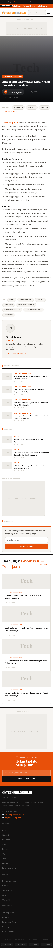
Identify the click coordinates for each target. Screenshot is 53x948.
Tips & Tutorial (8, 890)
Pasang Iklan (7, 927)
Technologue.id (10, 122)
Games (5, 886)
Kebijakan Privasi (9, 931)
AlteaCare (8, 315)
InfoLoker (8, 305)
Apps (4, 844)
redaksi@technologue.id (14, 814)
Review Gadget (9, 881)
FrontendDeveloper (33, 310)
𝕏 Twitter (18, 107)
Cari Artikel (7, 900)
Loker (11, 300)
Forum (5, 863)
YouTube (34, 944)
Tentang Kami (8, 912)
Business (6, 840)
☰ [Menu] (48, 12)
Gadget (5, 835)
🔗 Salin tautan (9, 112)
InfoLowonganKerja (26, 305)
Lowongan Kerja (9, 868)
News (4, 830)
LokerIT (40, 300)
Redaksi (5, 917)
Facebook (44, 107)
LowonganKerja (26, 300)
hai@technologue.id (13, 818)
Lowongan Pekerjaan (13, 76)
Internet (5, 849)
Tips (4, 859)
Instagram (7, 944)
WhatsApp (31, 107)
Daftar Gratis (26, 546)
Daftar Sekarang (26, 779)
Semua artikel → (44, 563)
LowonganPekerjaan (12, 310)
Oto (4, 854)
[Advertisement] (26, 57)
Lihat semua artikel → (16, 353)
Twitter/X (21, 944)
